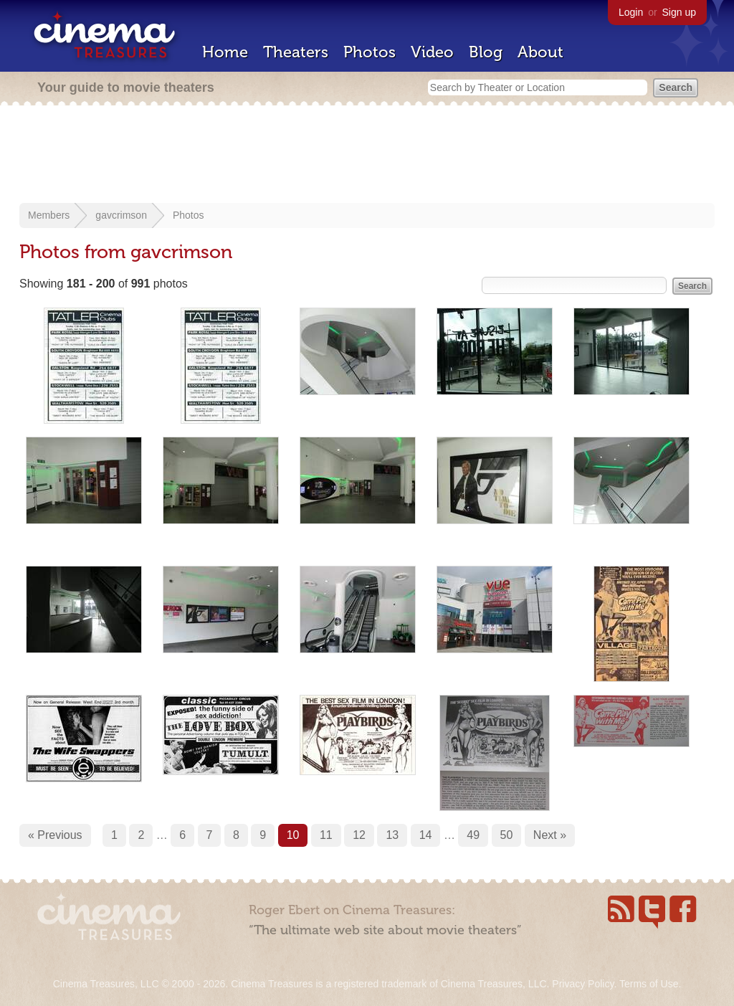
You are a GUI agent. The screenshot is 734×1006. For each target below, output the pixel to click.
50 (506, 835)
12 (359, 835)
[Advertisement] (367, 155)
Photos (369, 52)
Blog (485, 52)
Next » (549, 835)
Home (225, 52)
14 (425, 835)
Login (631, 12)
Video (432, 52)
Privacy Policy (583, 984)
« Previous (55, 835)
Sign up (679, 12)
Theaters (295, 52)
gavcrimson (121, 215)
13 (392, 835)
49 (473, 835)
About (540, 52)
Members (49, 215)
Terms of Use (648, 984)
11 (326, 835)
